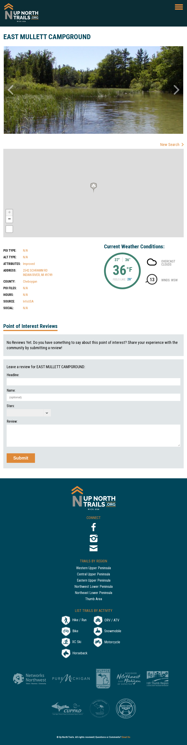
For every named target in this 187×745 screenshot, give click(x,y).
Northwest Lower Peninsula (93, 587)
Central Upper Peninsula (93, 574)
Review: (12, 421)
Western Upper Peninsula (93, 568)
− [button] (9, 219)
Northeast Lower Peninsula (93, 593)
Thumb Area (93, 599)
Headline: (13, 375)
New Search (169, 144)
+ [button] (9, 212)
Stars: (11, 406)
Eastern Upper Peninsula (93, 580)
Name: (11, 390)
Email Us (126, 737)
